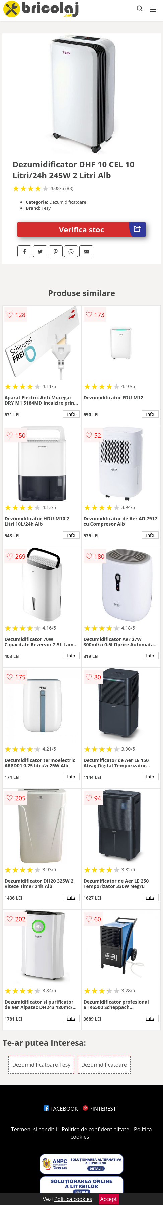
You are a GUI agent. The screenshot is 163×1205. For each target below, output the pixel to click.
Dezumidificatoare (104, 1064)
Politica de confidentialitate (95, 1129)
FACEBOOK (61, 1108)
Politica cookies (73, 1199)
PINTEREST (99, 1108)
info (71, 414)
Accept (108, 1199)
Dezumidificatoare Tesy (41, 1064)
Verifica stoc (102, 229)
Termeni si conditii (34, 1129)
